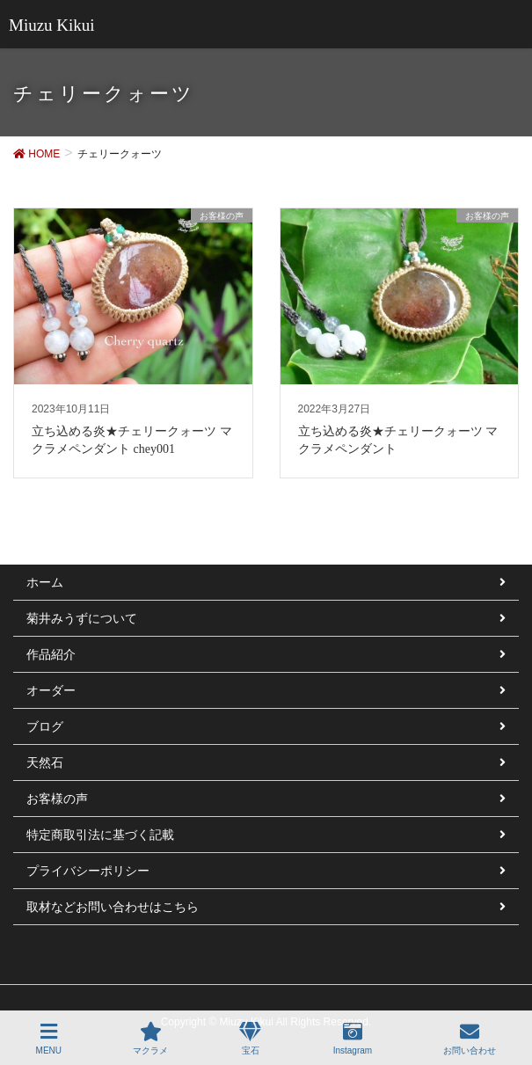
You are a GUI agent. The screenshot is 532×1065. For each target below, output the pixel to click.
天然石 (44, 762)
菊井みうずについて (81, 618)
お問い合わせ (469, 1038)
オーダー (51, 690)
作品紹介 (51, 654)
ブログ (44, 726)
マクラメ (150, 1038)
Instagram (352, 1038)
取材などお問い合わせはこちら (112, 907)
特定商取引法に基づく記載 (100, 835)
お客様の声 (57, 798)
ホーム (44, 582)
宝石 (250, 1038)
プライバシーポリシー (87, 871)
